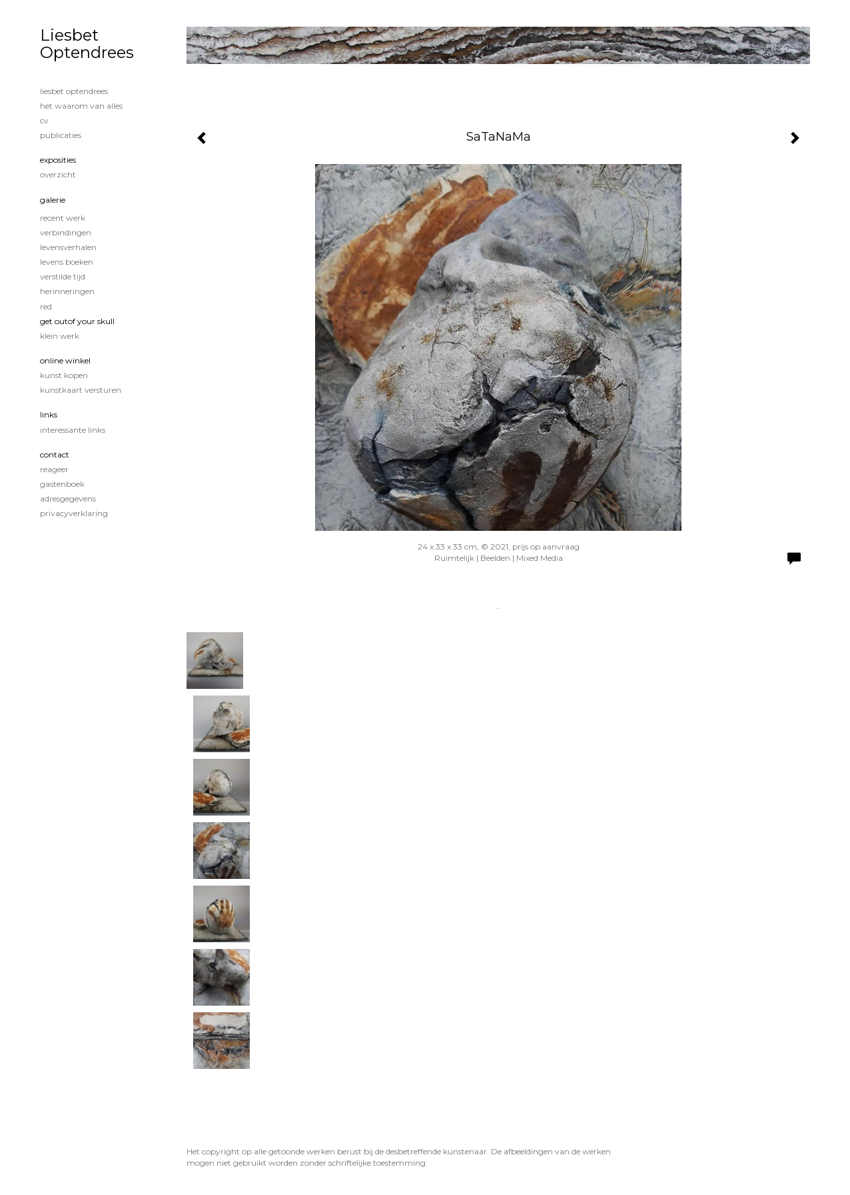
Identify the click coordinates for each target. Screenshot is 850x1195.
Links (48, 414)
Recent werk (62, 218)
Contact (54, 454)
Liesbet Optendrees (87, 43)
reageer (54, 469)
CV (44, 120)
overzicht (58, 174)
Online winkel (65, 360)
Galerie (52, 200)
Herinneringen (67, 291)
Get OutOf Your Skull (77, 321)
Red (46, 306)
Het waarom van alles (81, 106)
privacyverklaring (74, 513)
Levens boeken (66, 262)
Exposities (58, 160)
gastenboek (62, 484)
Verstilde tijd (62, 276)
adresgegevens (68, 498)
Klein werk (59, 336)
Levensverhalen (68, 247)
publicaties (60, 135)
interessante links (72, 430)
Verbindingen (65, 232)
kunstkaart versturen (80, 390)
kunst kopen (64, 375)
